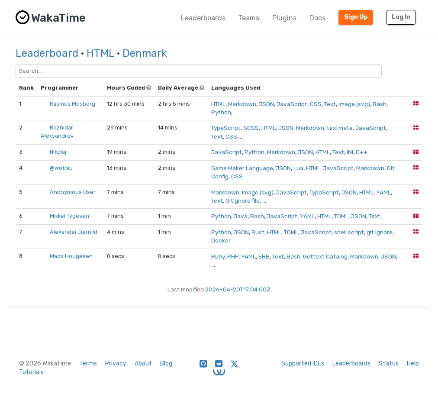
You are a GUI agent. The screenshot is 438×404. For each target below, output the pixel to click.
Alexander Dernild (73, 232)
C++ (361, 152)
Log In (401, 17)
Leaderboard (47, 53)
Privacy (115, 363)
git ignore (380, 232)
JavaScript (292, 103)
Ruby (218, 256)
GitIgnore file (242, 200)
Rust (257, 232)
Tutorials (31, 372)
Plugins (284, 18)
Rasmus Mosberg (72, 103)
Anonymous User (73, 192)
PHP (232, 256)
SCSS (251, 127)
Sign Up (355, 17)
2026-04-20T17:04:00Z (238, 289)
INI (350, 152)
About (143, 363)
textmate (340, 127)
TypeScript (226, 127)
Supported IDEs (302, 363)
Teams (248, 18)
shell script (349, 232)
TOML (341, 216)
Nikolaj (58, 152)
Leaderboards (203, 18)
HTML (100, 53)
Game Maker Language (242, 168)
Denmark (144, 53)
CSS (316, 103)
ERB (264, 256)
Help (413, 363)
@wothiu (61, 168)
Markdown (242, 103)
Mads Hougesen (71, 256)
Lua (298, 168)
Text (330, 103)
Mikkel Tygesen (69, 216)
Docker (221, 240)
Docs (317, 18)
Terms (88, 363)
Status (389, 363)
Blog (166, 363)
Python (221, 112)
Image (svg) (354, 103)
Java (241, 216)
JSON (266, 103)
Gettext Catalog (325, 256)
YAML (383, 192)
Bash (379, 103)
